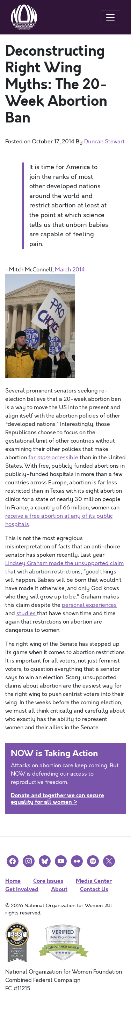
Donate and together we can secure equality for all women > (57, 798)
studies (26, 613)
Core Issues (48, 881)
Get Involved (21, 889)
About (59, 889)
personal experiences (89, 605)
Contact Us (94, 889)
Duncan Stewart (104, 141)
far (32, 457)
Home (13, 881)
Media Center (94, 881)
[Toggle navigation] (110, 17)
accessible (65, 457)
